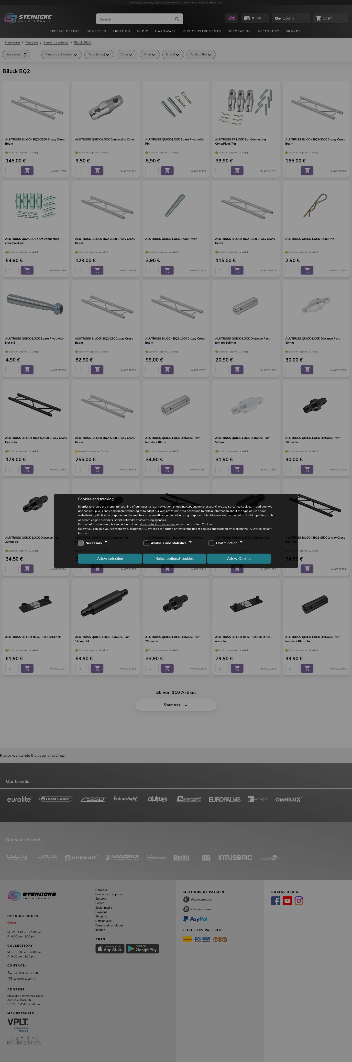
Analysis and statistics (169, 543)
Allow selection (110, 558)
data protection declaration (158, 524)
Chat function (226, 543)
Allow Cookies (239, 558)
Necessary (94, 543)
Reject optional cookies (174, 558)
